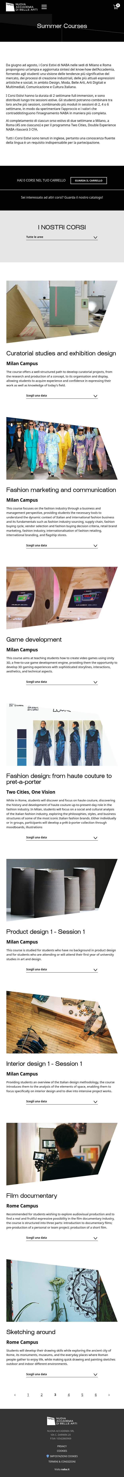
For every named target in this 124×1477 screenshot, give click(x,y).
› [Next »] (109, 1394)
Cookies (62, 1451)
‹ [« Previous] (14, 1394)
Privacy (62, 1446)
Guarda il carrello (88, 180)
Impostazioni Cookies (62, 1456)
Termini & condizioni (62, 1461)
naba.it (65, 1469)
